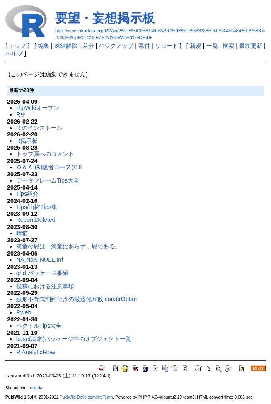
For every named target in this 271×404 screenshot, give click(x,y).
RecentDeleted (36, 220)
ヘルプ (14, 53)
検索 (228, 45)
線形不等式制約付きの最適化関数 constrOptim (76, 299)
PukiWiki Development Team (86, 397)
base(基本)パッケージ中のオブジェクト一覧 (74, 339)
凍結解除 (65, 45)
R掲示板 (27, 140)
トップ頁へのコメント (45, 154)
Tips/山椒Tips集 (36, 207)
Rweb (23, 312)
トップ (17, 45)
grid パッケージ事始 (42, 273)
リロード (166, 45)
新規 (195, 45)
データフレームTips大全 (48, 180)
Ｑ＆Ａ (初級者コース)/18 (49, 167)
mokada (34, 388)
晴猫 (22, 233)
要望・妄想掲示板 (105, 18)
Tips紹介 (27, 193)
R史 (21, 114)
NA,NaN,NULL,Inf (39, 259)
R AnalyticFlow (35, 352)
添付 (144, 45)
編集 (43, 45)
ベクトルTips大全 (39, 325)
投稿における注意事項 (45, 286)
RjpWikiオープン (38, 108)
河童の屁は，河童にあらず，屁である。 (68, 246)
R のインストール (39, 127)
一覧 (212, 45)
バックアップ (116, 45)
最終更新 (250, 45)
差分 (88, 45)
